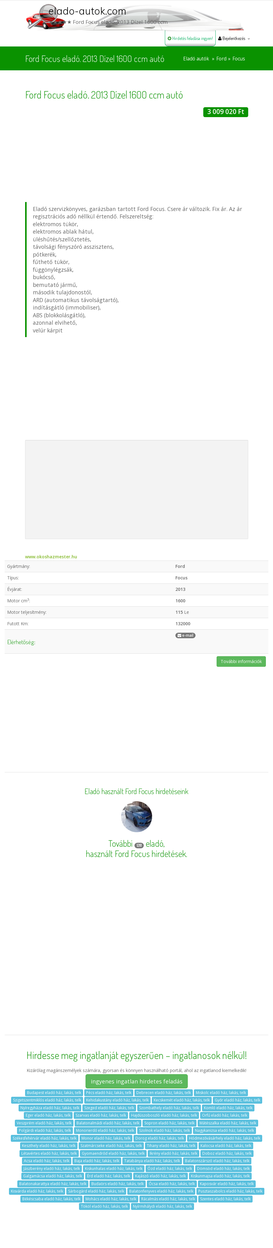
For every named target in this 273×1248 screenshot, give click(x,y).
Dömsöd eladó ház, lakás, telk (223, 1168)
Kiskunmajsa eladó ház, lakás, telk (220, 1176)
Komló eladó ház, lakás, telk (228, 1107)
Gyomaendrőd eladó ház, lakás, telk (113, 1153)
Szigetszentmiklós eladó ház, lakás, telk (47, 1100)
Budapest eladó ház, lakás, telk (54, 1092)
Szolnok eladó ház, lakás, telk (164, 1130)
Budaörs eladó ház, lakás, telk (117, 1183)
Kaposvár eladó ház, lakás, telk (227, 1183)
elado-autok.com (87, 11)
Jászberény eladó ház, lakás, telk (52, 1168)
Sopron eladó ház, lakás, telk (169, 1123)
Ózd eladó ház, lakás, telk (170, 1168)
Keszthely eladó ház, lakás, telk (49, 1145)
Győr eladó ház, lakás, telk (237, 1100)
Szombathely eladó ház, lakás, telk (169, 1107)
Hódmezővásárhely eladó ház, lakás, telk (224, 1138)
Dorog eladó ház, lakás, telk (159, 1138)
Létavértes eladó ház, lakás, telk (49, 1153)
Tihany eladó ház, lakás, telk (171, 1145)
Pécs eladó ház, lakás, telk (108, 1092)
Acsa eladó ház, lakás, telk (46, 1160)
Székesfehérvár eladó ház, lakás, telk (45, 1138)
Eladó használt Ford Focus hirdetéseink (136, 791)
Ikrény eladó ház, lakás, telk (173, 1153)
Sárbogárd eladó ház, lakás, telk (96, 1191)
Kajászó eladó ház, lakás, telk (160, 1176)
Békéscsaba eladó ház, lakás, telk (51, 1199)
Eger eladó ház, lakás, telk (48, 1115)
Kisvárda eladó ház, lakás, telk (37, 1191)
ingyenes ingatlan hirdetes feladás (137, 1081)
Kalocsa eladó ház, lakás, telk (225, 1145)
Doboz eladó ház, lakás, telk (227, 1153)
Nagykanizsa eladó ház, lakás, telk (224, 1130)
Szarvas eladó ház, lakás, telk (101, 1115)
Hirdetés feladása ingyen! (190, 38)
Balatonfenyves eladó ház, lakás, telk (161, 1191)
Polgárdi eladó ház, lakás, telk (45, 1130)
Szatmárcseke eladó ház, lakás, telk (111, 1145)
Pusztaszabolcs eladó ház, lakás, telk (230, 1191)
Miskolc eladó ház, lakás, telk (221, 1092)
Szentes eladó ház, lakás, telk (225, 1199)
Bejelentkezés (231, 38)
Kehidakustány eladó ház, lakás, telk (117, 1100)
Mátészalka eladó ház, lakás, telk (228, 1123)
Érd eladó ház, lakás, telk (108, 1176)
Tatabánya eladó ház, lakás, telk (152, 1160)
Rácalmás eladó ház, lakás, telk (168, 1199)
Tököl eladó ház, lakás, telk (104, 1206)
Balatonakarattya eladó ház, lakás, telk (52, 1183)
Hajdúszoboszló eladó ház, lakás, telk (164, 1115)
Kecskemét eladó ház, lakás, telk (182, 1100)
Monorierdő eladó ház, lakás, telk (105, 1130)
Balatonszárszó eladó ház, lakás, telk (217, 1160)
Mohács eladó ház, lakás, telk (111, 1199)
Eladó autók (196, 58)
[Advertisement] (136, 160)
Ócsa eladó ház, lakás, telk (172, 1183)
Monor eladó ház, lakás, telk (105, 1138)
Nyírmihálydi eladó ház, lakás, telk (162, 1206)
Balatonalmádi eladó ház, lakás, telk (108, 1123)
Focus (238, 58)
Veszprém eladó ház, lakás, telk (44, 1123)
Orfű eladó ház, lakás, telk (224, 1115)
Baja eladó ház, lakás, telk (96, 1160)
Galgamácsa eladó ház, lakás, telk (52, 1176)
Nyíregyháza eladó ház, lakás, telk (49, 1107)
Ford (221, 58)
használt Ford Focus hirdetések (136, 853)
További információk (241, 661)
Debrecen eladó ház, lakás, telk (163, 1092)
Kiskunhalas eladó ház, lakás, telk (114, 1168)
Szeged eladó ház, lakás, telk (109, 1107)
